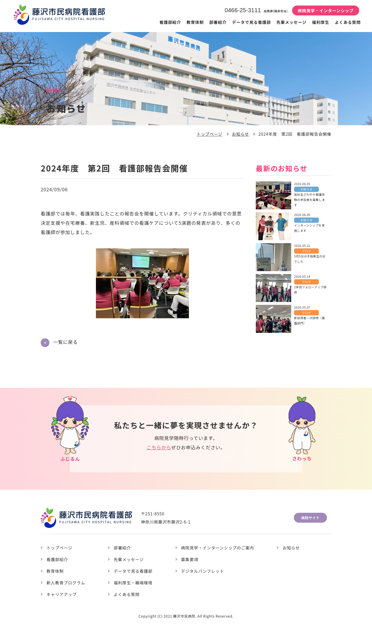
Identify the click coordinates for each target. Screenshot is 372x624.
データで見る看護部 (251, 22)
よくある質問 (348, 22)
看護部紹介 (170, 22)
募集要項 (189, 559)
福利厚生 (320, 22)
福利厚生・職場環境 (133, 583)
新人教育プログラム (65, 583)
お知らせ (240, 134)
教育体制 (195, 22)
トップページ (210, 134)
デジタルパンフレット (202, 571)
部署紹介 (217, 22)
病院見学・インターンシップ (325, 10)
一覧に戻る (65, 341)
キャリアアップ (61, 594)
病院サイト (310, 517)
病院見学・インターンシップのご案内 (217, 548)
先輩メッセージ (291, 22)
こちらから (158, 447)
